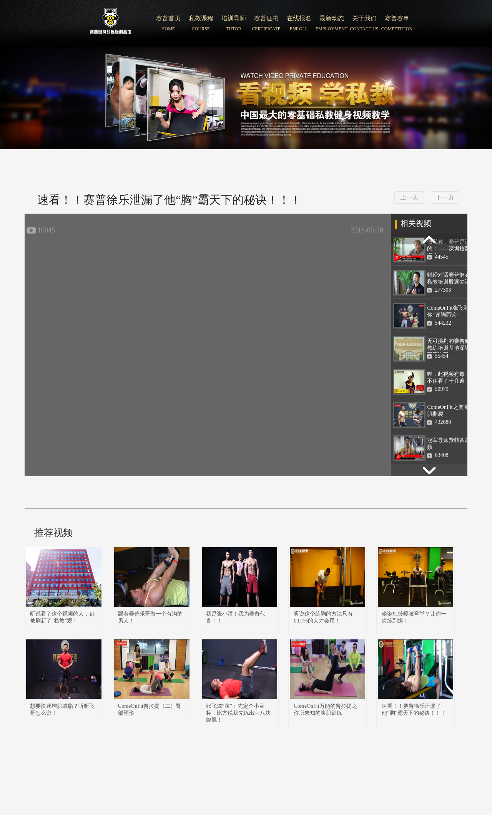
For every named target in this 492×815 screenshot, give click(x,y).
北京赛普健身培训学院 (110, 23)
